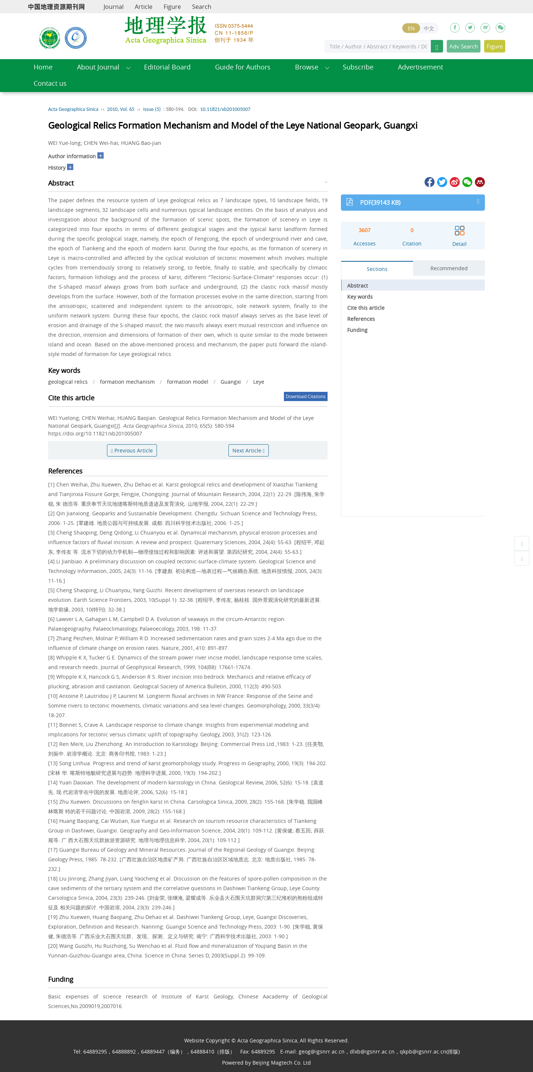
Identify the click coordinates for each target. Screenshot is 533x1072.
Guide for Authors (243, 67)
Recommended (449, 268)
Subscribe (358, 67)
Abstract (357, 285)
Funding (357, 329)
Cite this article (366, 307)
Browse (306, 67)
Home (43, 67)
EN (411, 28)
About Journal (98, 67)
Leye (258, 381)
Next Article (248, 450)
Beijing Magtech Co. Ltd (281, 1062)
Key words (360, 296)
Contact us (50, 83)
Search (201, 7)
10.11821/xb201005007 (225, 109)
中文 (429, 28)
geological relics (68, 381)
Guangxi (231, 381)
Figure (172, 7)
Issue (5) (152, 109)
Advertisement (420, 67)
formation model (187, 381)
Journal (114, 7)
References (361, 318)
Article (143, 7)
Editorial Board (167, 67)
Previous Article (132, 450)
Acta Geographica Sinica (73, 109)
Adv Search (463, 46)
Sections (377, 268)
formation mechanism (127, 381)
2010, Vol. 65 (120, 109)
